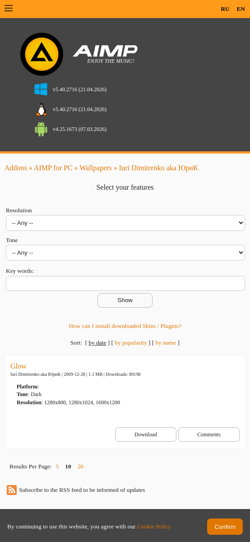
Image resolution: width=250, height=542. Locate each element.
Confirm (225, 526)
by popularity (131, 342)
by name (166, 342)
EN (240, 8)
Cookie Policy (154, 526)
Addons (16, 168)
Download (145, 434)
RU (225, 8)
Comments (209, 434)
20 (80, 466)
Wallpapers (95, 168)
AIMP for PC (53, 168)
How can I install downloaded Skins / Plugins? (125, 325)
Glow (18, 366)
